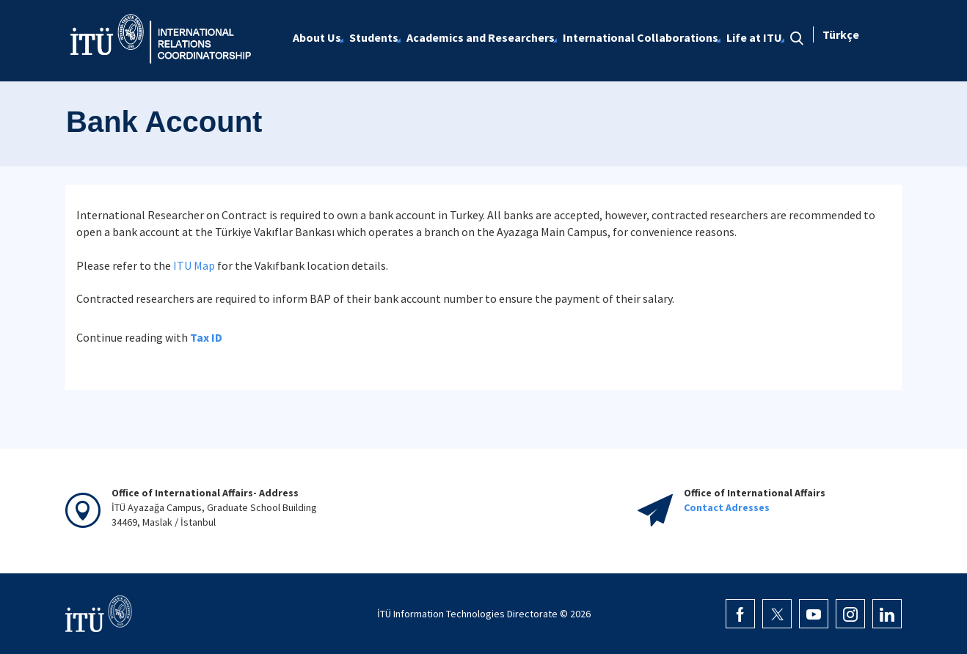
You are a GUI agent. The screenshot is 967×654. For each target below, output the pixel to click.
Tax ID (206, 337)
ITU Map (194, 265)
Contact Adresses (727, 507)
